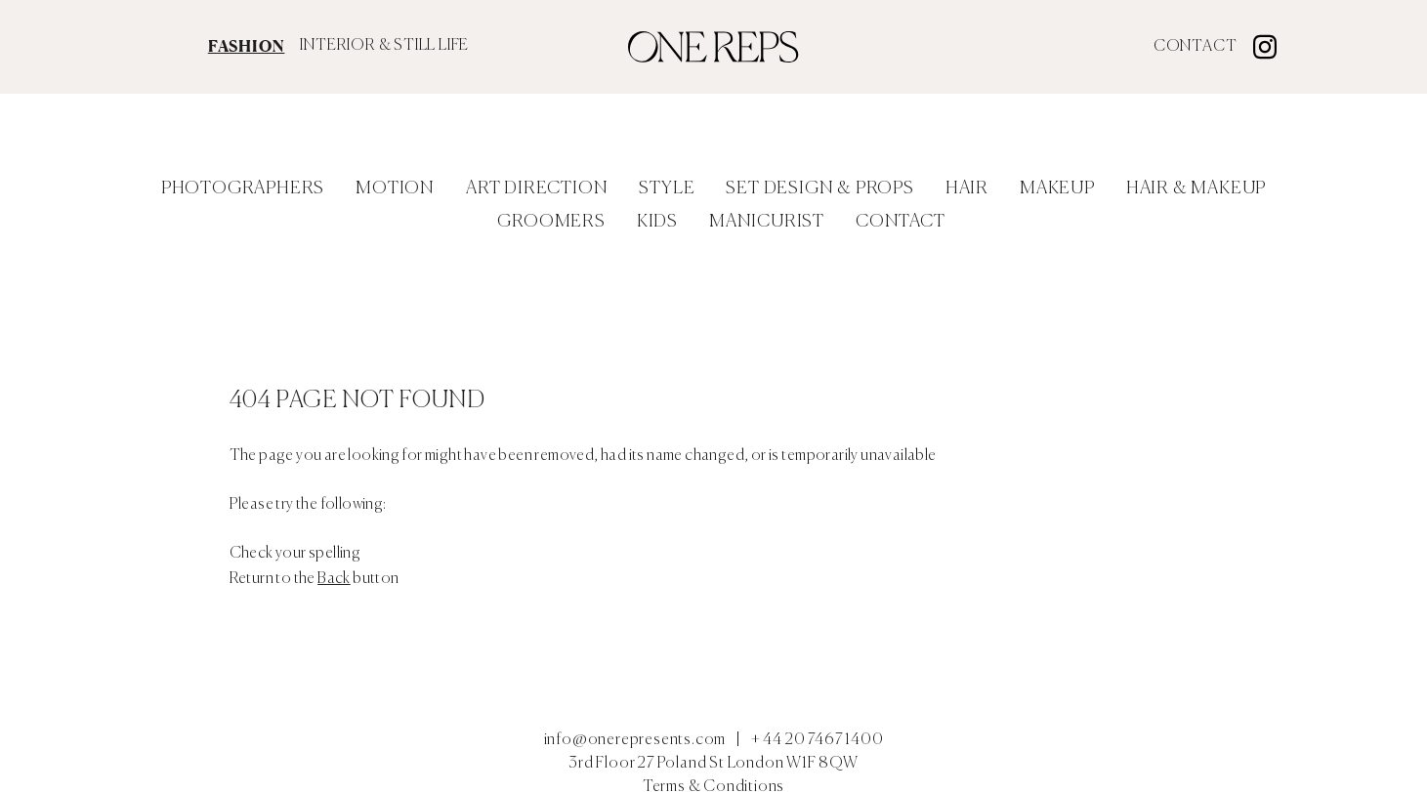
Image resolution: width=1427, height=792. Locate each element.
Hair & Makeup (1196, 188)
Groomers (551, 221)
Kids (657, 221)
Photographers (242, 188)
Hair (966, 188)
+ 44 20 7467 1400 (817, 740)
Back (334, 579)
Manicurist (766, 221)
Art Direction (537, 188)
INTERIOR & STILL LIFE (384, 46)
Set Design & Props (819, 188)
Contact (1196, 47)
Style (666, 188)
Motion (395, 188)
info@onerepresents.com (635, 740)
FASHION (246, 46)
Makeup (1057, 188)
